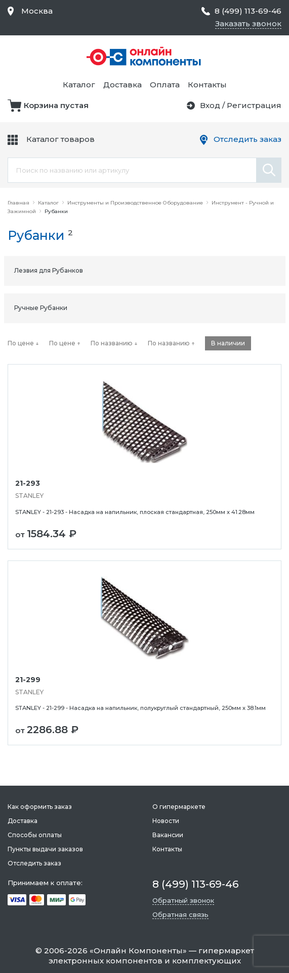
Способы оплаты (35, 835)
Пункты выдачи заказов (45, 849)
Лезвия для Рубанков (48, 270)
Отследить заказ (247, 139)
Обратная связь (180, 914)
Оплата (165, 84)
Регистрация (254, 105)
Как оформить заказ (40, 806)
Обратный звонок (183, 900)
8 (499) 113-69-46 (248, 11)
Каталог (79, 84)
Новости (165, 821)
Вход (210, 105)
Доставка (122, 84)
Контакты (207, 84)
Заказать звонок (248, 23)
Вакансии (167, 835)
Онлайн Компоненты (138, 950)
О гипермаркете (178, 806)
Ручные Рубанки (40, 308)
